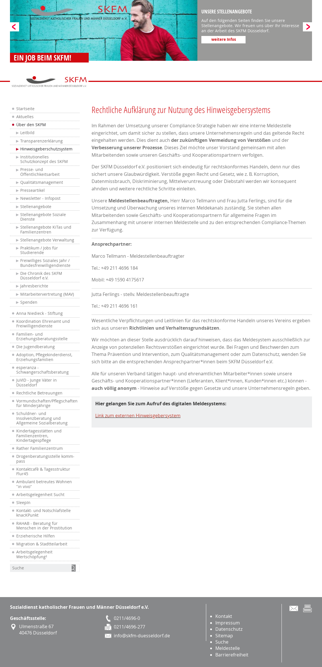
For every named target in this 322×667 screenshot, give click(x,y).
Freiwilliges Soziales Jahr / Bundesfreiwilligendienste (45, 263)
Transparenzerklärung (41, 141)
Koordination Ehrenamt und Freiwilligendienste (43, 324)
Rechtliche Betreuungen (39, 393)
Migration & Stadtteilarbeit (41, 544)
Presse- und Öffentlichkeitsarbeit (40, 172)
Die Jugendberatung (35, 346)
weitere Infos (223, 39)
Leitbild (27, 132)
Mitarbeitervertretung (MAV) (47, 294)
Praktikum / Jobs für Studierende (39, 250)
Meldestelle (227, 648)
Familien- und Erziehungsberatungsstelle (42, 336)
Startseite (25, 108)
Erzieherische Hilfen (35, 536)
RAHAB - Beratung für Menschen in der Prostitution (44, 526)
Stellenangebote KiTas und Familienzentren (45, 229)
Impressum (227, 623)
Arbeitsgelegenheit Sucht (40, 494)
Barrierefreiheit (231, 655)
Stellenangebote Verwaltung (47, 240)
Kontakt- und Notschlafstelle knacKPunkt (43, 513)
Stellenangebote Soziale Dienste (43, 217)
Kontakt (223, 616)
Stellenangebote (35, 206)
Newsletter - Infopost (40, 198)
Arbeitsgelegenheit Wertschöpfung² (34, 554)
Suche (221, 642)
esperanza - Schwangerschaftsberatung (42, 370)
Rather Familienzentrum (39, 448)
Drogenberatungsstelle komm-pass (45, 459)
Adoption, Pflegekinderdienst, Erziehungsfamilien (44, 357)
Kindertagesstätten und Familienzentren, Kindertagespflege (39, 435)
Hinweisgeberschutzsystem (46, 149)
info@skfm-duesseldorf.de (142, 635)
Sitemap (224, 635)
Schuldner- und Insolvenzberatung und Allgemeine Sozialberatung (42, 418)
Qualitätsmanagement (41, 182)
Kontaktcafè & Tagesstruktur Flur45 (43, 471)
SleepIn (23, 502)
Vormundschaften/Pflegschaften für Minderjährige (47, 403)
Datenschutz (228, 629)
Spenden (28, 302)
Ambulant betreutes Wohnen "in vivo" (44, 484)
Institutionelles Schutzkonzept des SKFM (44, 159)
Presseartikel (32, 190)
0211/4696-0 (127, 618)
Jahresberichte (34, 286)
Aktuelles (25, 116)
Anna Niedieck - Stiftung (39, 313)
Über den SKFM (31, 124)
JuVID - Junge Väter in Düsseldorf (36, 382)
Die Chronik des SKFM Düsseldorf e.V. (41, 276)
